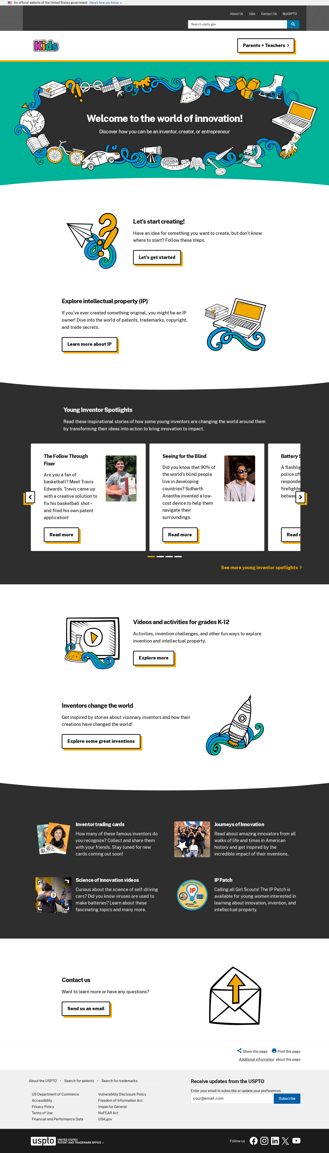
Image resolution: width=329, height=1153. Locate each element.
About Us (236, 14)
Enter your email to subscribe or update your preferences (236, 1091)
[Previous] (30, 497)
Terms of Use (42, 1113)
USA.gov (105, 1119)
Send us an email (85, 1008)
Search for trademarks (119, 1081)
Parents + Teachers (267, 46)
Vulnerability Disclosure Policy (122, 1094)
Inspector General (112, 1107)
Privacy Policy (43, 1107)
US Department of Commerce (55, 1094)
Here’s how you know (106, 2)
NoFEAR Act (108, 1113)
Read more (61, 534)
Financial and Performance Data (57, 1119)
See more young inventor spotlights (259, 567)
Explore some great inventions (101, 741)
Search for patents (79, 1081)
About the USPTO (43, 1081)
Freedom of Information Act (120, 1101)
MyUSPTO (290, 14)
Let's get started (157, 257)
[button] (252, 1052)
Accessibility (42, 1101)
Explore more (154, 657)
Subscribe (287, 1099)
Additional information (256, 1059)
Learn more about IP (89, 344)
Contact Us (269, 14)
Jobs (252, 14)
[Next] (300, 497)
